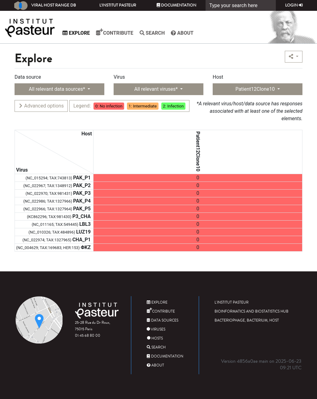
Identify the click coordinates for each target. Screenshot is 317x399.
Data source (28, 77)
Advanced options (41, 106)
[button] (293, 57)
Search (153, 33)
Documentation (176, 5)
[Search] (241, 5)
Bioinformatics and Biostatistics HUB (252, 311)
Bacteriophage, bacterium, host (247, 320)
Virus (119, 77)
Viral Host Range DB (45, 5)
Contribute (116, 32)
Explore (77, 33)
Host (218, 77)
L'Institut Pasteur (117, 5)
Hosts (155, 338)
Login (294, 5)
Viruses (156, 329)
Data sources (162, 320)
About (183, 33)
